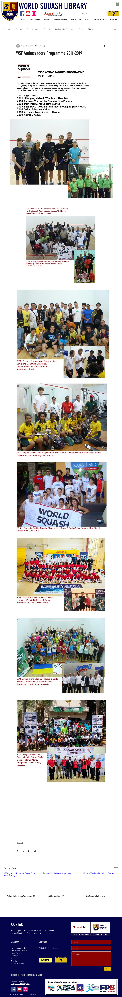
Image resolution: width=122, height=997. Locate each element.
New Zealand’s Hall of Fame (95, 896)
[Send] (107, 969)
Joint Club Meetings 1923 (55, 896)
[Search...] (93, 13)
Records (47, 29)
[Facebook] (22, 13)
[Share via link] (35, 851)
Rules (81, 29)
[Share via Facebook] (17, 851)
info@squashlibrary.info (20, 984)
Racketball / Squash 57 (64, 29)
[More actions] (104, 46)
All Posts (7, 29)
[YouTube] (28, 13)
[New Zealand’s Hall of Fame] (100, 882)
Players (91, 29)
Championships (33, 29)
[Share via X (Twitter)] (23, 851)
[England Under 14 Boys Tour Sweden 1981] (21, 882)
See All (115, 868)
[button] (117, 3)
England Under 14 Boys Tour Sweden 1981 (21, 896)
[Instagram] (34, 13)
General (19, 29)
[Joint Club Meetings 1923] (61, 882)
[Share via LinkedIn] (29, 851)
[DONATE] (45, 960)
